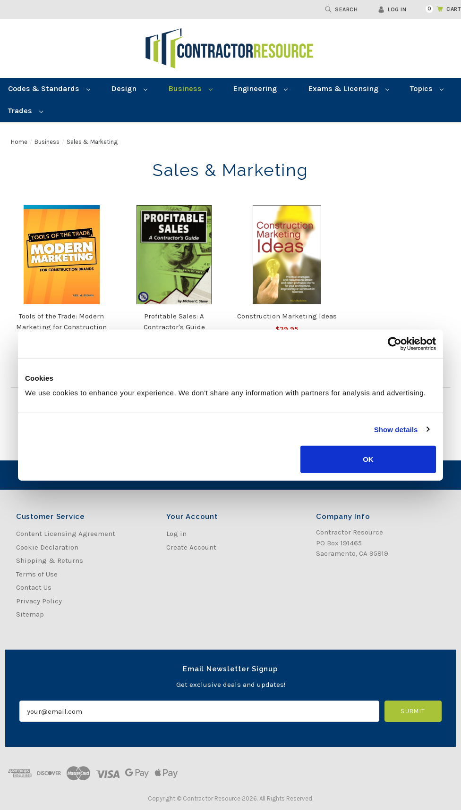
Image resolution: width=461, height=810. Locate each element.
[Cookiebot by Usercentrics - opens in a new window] (394, 343)
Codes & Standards (49, 88)
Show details (396, 429)
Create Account (191, 547)
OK (368, 459)
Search (341, 9)
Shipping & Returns (49, 560)
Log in (392, 9)
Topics (427, 88)
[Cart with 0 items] (438, 9)
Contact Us (33, 587)
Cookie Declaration (47, 547)
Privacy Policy (39, 601)
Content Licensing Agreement (65, 533)
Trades (25, 110)
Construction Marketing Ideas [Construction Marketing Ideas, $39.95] (287, 316)
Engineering (260, 88)
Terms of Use (37, 574)
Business (190, 88)
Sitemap (30, 614)
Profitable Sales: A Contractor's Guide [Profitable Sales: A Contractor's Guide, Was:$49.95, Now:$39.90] (174, 321)
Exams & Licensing (348, 88)
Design (129, 88)
